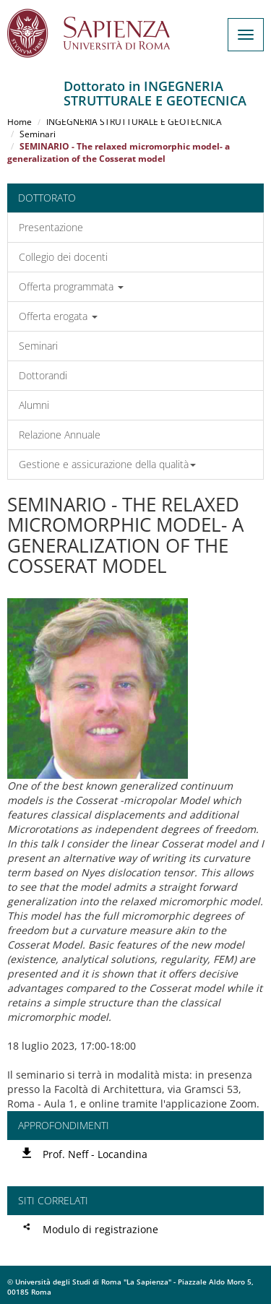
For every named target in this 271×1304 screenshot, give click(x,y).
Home (19, 122)
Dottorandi (43, 375)
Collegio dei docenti (63, 257)
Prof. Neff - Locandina (95, 1154)
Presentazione (51, 227)
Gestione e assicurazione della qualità (107, 464)
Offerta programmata (71, 286)
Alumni (34, 405)
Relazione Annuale (59, 434)
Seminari (38, 134)
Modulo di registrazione (100, 1229)
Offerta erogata (58, 316)
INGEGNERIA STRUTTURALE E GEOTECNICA (134, 122)
